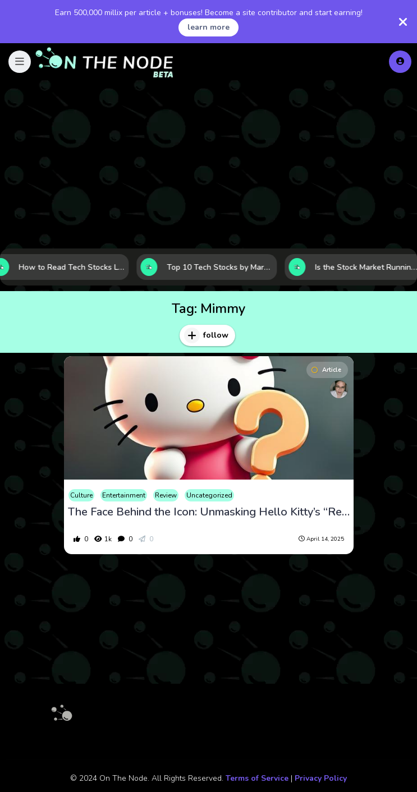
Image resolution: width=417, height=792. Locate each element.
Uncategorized (209, 495)
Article (326, 370)
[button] (19, 61)
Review (166, 495)
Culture (81, 495)
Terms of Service (257, 778)
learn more (208, 27)
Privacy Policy (321, 778)
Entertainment (123, 495)
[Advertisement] (208, 164)
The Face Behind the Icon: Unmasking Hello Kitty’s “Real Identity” (209, 512)
